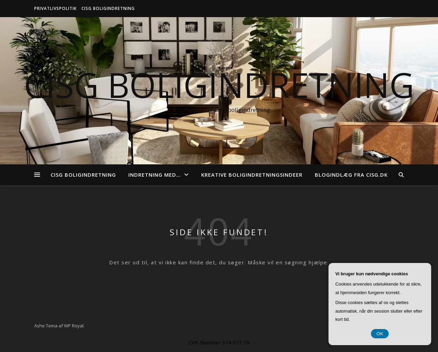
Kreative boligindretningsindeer (251, 174)
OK (379, 333)
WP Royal (73, 326)
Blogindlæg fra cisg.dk (351, 174)
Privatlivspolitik (55, 8)
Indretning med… (154, 174)
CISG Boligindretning (108, 8)
